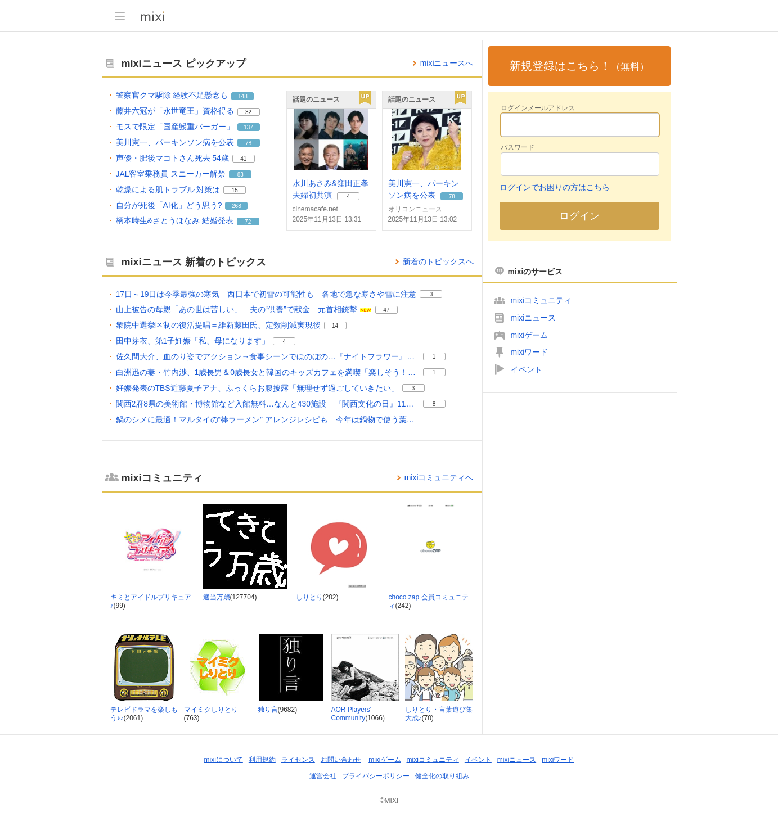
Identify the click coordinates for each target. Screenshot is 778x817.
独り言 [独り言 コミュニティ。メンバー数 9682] (268, 710)
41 (243, 159)
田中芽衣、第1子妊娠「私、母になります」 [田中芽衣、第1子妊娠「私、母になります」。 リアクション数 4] (193, 340)
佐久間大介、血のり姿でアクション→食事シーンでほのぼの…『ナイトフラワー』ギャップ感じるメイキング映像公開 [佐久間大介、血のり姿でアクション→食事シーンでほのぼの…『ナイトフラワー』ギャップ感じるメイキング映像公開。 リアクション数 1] (268, 356)
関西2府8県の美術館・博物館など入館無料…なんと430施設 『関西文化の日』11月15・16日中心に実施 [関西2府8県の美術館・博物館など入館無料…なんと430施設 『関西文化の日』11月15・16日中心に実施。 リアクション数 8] (268, 403)
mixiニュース (533, 317)
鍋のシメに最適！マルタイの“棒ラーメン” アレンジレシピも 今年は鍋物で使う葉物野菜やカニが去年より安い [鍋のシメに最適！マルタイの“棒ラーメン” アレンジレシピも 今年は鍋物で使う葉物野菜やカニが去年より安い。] (268, 419)
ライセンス (298, 760)
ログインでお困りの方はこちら (555, 187)
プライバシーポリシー (376, 776)
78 (248, 143)
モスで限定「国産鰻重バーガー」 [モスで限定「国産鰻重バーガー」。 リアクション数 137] (175, 126)
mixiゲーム (529, 335)
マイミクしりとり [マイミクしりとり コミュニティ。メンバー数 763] (211, 710)
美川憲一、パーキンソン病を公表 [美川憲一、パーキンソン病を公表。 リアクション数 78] (175, 142)
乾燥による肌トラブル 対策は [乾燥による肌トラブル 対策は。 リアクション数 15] (168, 189)
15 (235, 190)
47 (386, 310)
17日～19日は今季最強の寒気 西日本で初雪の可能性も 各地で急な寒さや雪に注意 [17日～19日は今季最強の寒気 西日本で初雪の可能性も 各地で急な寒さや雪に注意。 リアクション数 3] (266, 294)
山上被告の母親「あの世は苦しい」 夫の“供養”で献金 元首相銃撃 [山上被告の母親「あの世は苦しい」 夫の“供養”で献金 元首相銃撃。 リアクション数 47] (236, 309)
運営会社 (322, 776)
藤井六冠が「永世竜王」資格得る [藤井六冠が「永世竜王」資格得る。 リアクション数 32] (175, 110)
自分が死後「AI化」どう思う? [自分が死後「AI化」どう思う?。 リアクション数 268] (169, 205)
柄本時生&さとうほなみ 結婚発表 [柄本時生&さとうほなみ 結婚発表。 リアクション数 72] (174, 220)
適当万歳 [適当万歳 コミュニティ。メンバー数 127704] (216, 597)
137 (248, 127)
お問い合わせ (341, 760)
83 (240, 174)
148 (243, 96)
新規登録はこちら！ (579, 66)
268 (236, 206)
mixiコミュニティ (541, 300)
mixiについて (223, 760)
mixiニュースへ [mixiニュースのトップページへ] (447, 62)
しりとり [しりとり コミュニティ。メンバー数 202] (309, 597)
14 (335, 326)
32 (248, 112)
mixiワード (529, 351)
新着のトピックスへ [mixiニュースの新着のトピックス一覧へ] (438, 261)
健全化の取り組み (442, 776)
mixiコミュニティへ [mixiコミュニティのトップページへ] (439, 477)
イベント (526, 369)
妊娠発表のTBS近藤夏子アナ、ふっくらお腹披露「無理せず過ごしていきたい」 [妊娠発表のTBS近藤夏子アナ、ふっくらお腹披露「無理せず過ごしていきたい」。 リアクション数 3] (257, 387)
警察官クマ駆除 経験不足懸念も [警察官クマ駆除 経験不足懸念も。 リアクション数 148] (172, 95)
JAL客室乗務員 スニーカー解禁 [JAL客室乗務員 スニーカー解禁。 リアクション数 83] (171, 173)
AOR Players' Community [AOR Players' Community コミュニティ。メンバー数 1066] (351, 714)
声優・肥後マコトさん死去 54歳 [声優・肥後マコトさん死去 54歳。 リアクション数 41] (172, 158)
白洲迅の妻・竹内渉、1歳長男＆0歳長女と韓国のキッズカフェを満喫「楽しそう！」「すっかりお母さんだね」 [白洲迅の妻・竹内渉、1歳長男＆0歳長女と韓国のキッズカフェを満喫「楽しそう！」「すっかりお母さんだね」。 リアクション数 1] (268, 372)
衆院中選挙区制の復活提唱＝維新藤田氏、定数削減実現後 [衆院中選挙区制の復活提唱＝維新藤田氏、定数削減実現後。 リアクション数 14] (218, 325)
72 (248, 222)
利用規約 (262, 760)
